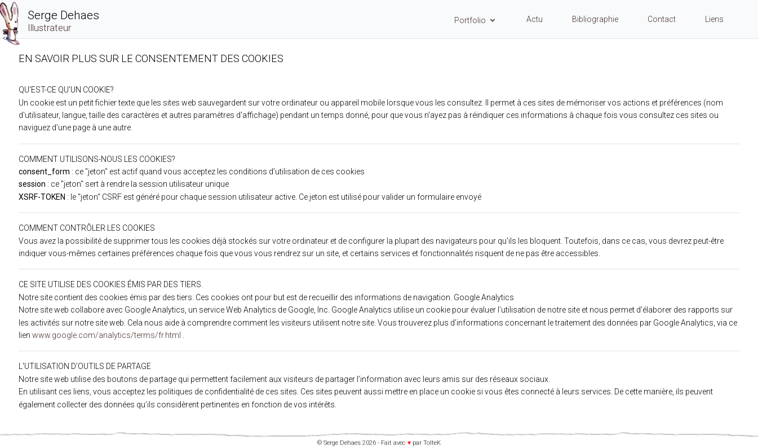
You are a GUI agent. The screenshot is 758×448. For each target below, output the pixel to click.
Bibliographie (595, 19)
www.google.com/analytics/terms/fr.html (106, 335)
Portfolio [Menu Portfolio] (475, 20)
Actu (534, 19)
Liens (714, 19)
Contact (662, 19)
